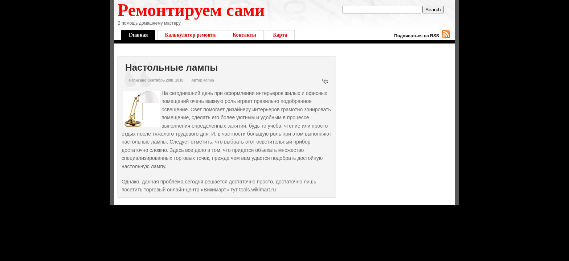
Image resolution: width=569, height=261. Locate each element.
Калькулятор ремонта (190, 35)
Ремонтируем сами (191, 10)
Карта (280, 35)
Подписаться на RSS (416, 35)
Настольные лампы (171, 67)
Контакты (244, 35)
